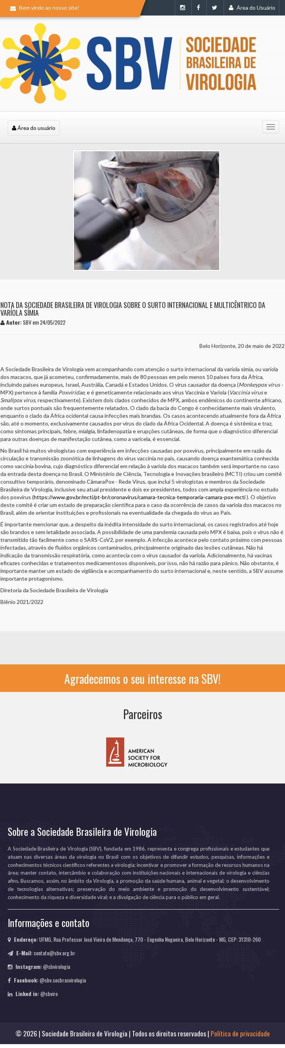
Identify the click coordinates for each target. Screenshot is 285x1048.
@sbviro (49, 993)
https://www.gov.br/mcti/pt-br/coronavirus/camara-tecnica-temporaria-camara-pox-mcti (140, 497)
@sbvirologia (56, 966)
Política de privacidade (240, 1033)
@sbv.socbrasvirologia (62, 980)
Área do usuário (33, 128)
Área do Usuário (252, 7)
